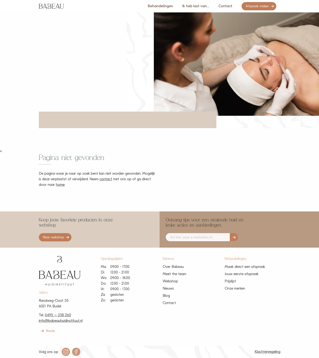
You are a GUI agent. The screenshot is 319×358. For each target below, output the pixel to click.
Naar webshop (53, 237)
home (60, 185)
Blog (166, 296)
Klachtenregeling (267, 352)
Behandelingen (160, 6)
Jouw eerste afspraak (242, 274)
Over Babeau (173, 267)
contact (106, 179)
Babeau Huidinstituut (51, 6)
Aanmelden (234, 237)
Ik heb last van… (195, 6)
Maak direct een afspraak (245, 267)
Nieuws (168, 288)
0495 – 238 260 (58, 315)
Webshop (170, 281)
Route (50, 331)
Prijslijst (230, 281)
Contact (225, 6)
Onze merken (235, 288)
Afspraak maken (257, 6)
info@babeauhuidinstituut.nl (61, 321)
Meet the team (174, 274)
